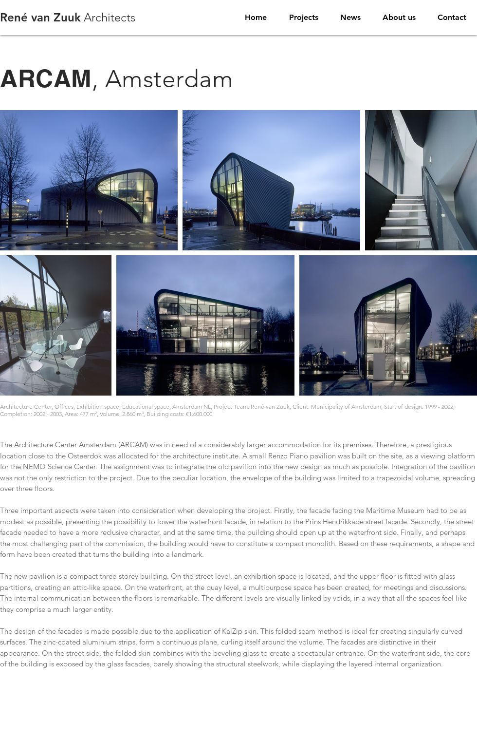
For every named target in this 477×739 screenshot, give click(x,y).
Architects (67, 17)
